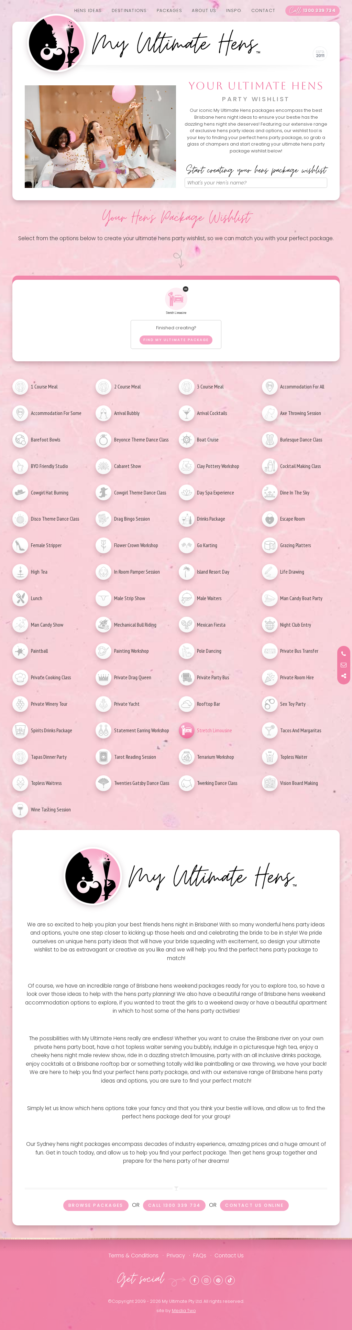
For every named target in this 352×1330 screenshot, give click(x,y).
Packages (169, 10)
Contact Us (229, 1255)
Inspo (233, 10)
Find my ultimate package (175, 340)
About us (204, 10)
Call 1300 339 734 (174, 1205)
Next (165, 133)
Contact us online (254, 1205)
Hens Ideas (88, 10)
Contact (263, 10)
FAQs (199, 1255)
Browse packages (95, 1205)
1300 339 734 (312, 11)
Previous (35, 133)
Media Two (184, 1310)
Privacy (176, 1255)
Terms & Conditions (133, 1255)
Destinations (129, 10)
